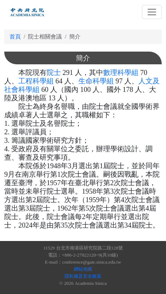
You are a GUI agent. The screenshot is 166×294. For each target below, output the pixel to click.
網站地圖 (83, 269)
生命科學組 (96, 81)
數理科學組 (120, 72)
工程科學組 (36, 81)
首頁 (15, 37)
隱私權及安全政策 (83, 276)
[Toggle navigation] (152, 12)
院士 (54, 72)
